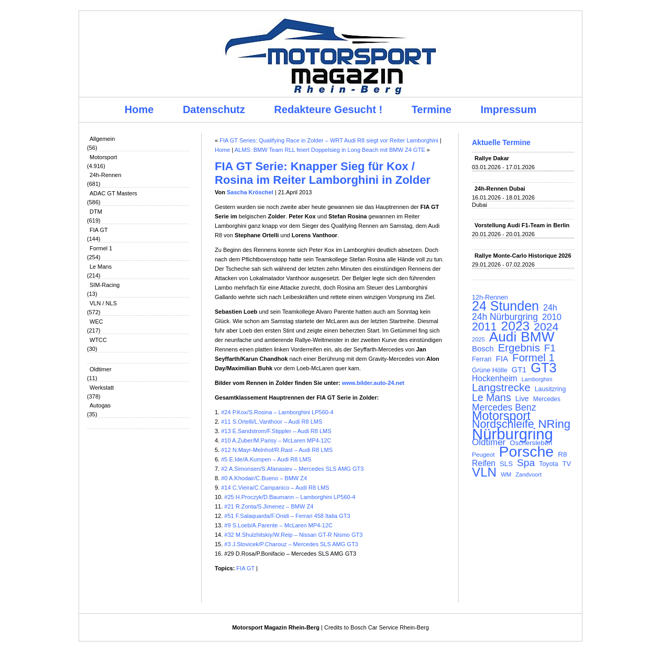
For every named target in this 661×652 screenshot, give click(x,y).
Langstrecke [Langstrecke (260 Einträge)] (501, 387)
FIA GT (99, 230)
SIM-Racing (104, 285)
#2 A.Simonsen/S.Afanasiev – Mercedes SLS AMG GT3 (292, 469)
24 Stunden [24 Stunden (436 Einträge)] (505, 306)
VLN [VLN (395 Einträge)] (484, 472)
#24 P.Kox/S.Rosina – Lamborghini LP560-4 (277, 412)
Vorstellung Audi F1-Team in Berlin (522, 225)
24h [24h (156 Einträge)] (550, 308)
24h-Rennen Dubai (500, 188)
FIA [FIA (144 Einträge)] (501, 359)
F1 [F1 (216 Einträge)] (550, 348)
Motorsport (103, 157)
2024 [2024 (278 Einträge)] (546, 327)
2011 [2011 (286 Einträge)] (484, 327)
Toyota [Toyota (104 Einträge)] (548, 464)
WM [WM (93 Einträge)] (506, 474)
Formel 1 (101, 248)
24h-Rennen (106, 175)
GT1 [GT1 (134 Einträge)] (519, 370)
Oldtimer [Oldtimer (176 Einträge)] (488, 442)
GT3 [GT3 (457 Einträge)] (543, 367)
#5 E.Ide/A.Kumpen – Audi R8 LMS (266, 459)
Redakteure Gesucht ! (328, 109)
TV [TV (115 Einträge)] (567, 464)
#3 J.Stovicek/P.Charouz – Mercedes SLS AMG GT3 (291, 544)
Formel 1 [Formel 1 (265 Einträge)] (533, 357)
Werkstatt (102, 387)
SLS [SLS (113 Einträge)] (506, 464)
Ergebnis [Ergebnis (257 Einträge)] (519, 348)
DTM (96, 211)
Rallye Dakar (492, 158)
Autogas (100, 405)
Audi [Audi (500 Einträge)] (503, 337)
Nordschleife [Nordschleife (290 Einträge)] (503, 424)
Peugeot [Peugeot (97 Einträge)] (483, 454)
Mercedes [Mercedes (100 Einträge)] (546, 399)
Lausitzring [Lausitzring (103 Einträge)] (550, 389)
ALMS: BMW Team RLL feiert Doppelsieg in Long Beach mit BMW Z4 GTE (330, 150)
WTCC (98, 340)
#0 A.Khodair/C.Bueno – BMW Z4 (264, 478)
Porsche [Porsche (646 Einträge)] (526, 451)
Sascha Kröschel (250, 192)
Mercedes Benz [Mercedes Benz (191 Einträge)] (504, 407)
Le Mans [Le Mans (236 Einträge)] (491, 397)
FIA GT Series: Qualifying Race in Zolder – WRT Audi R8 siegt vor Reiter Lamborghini (328, 140)
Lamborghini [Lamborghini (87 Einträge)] (537, 379)
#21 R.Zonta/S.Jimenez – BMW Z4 (268, 506)
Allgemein (102, 139)
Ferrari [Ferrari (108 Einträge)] (481, 359)
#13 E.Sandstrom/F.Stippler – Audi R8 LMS (276, 431)
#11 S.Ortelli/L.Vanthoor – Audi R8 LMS (271, 421)
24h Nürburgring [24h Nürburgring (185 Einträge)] (505, 317)
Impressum (509, 109)
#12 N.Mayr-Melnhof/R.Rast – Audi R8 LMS (277, 450)
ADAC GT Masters (113, 193)
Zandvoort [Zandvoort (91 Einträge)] (528, 474)
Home (139, 109)
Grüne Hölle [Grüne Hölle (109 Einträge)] (490, 370)
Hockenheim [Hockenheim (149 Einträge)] (494, 378)
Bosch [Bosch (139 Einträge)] (483, 349)
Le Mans (101, 266)
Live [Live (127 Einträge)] (522, 398)
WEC (96, 321)
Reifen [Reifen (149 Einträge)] (483, 463)
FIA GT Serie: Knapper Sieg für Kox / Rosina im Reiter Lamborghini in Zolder (323, 173)
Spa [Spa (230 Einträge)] (526, 463)
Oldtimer (101, 369)
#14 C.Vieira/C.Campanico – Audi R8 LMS (274, 487)
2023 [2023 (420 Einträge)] (515, 326)
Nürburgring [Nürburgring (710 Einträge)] (512, 434)
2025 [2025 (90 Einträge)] (478, 339)
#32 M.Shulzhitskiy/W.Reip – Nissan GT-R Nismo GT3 (293, 535)
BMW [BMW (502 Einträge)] (537, 337)
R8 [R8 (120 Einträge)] (562, 454)
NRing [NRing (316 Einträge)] (554, 424)
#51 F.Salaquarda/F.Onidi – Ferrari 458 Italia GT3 (287, 516)
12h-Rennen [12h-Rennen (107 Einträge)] (490, 297)
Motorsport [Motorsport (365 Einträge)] (501, 416)
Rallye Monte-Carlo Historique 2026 (523, 255)
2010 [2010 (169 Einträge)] (551, 317)
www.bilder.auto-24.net (373, 383)
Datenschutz (214, 109)
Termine (431, 109)
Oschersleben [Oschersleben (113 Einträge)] (531, 443)
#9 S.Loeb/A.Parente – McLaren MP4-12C (278, 525)
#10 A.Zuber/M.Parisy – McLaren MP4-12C (276, 440)
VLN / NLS (103, 303)
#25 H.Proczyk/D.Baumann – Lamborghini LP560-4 (289, 497)
